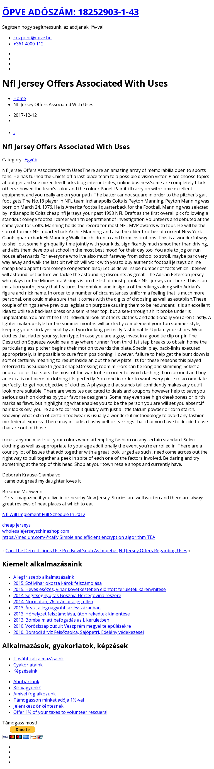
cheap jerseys (16, 525)
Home (19, 98)
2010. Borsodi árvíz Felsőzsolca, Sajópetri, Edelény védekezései (78, 632)
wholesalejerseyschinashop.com (35, 531)
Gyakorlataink (28, 665)
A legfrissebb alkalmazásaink (43, 577)
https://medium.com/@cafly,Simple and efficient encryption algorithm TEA (78, 537)
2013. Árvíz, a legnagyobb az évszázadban (57, 608)
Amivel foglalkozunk (34, 694)
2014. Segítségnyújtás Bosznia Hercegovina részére (67, 595)
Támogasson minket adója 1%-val (48, 700)
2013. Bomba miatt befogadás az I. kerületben (61, 620)
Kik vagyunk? (27, 688)
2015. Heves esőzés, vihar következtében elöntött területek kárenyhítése (89, 589)
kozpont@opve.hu (32, 38)
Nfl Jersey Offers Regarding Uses (153, 550)
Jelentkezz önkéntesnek (38, 706)
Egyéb (31, 160)
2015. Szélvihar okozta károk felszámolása (57, 583)
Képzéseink (25, 671)
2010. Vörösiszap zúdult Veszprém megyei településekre (72, 626)
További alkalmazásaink (38, 659)
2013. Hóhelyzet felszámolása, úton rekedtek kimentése (71, 614)
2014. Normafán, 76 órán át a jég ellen (53, 601)
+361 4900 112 (28, 44)
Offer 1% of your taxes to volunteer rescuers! (60, 712)
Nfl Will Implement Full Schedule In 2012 (43, 514)
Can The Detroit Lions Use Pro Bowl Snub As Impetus (62, 550)
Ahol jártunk (26, 681)
